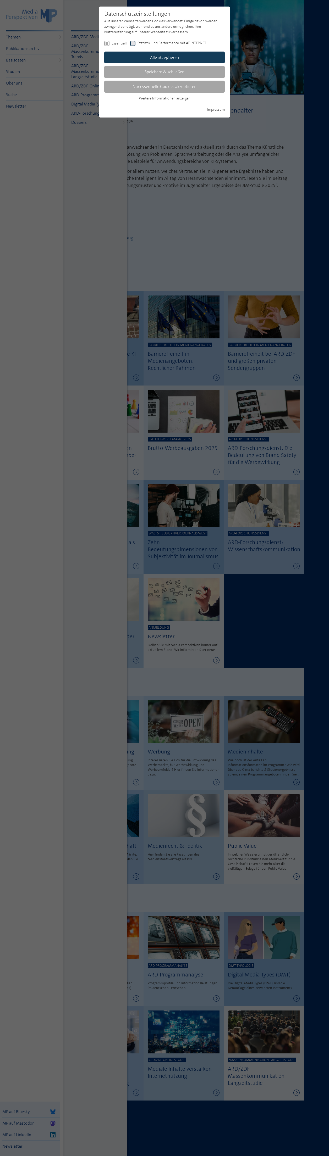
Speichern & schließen (164, 72)
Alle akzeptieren (164, 57)
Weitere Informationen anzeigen (164, 98)
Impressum (216, 109)
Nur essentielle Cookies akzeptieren (164, 86)
